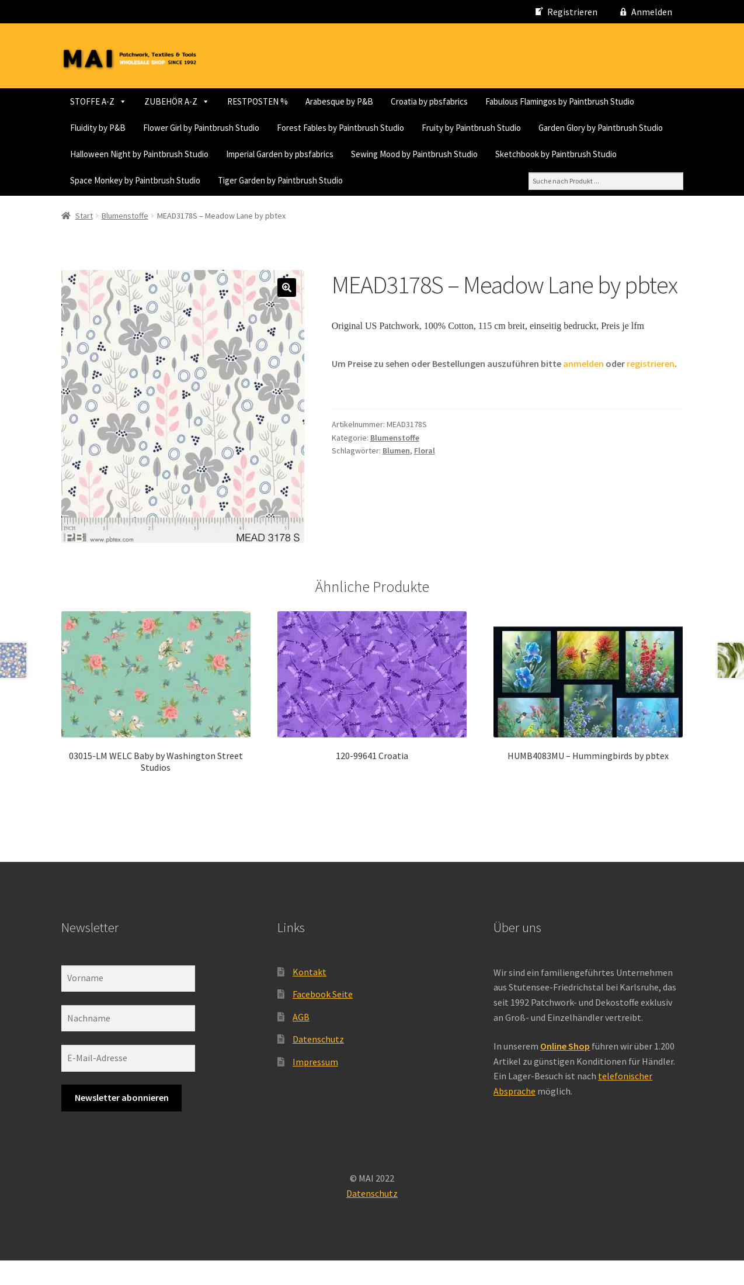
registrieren (651, 388)
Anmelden (651, 12)
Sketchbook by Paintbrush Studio (400, 180)
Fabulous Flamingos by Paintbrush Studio (144, 127)
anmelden (583, 388)
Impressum (315, 1086)
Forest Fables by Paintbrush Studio (133, 154)
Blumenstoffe (125, 240)
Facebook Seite (323, 1019)
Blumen (396, 475)
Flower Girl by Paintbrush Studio (368, 127)
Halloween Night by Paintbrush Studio (543, 154)
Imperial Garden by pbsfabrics (124, 180)
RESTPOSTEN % (257, 101)
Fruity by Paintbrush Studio (264, 154)
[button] (286, 312)
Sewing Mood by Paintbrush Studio (258, 180)
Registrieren (572, 12)
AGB (301, 1041)
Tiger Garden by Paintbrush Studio (132, 206)
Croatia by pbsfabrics (429, 101)
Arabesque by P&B (339, 101)
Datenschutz (318, 1064)
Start (84, 240)
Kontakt (309, 996)
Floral (424, 475)
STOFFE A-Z (98, 101)
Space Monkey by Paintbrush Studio (543, 180)
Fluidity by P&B (264, 127)
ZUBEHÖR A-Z (177, 101)
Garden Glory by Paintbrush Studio (394, 154)
